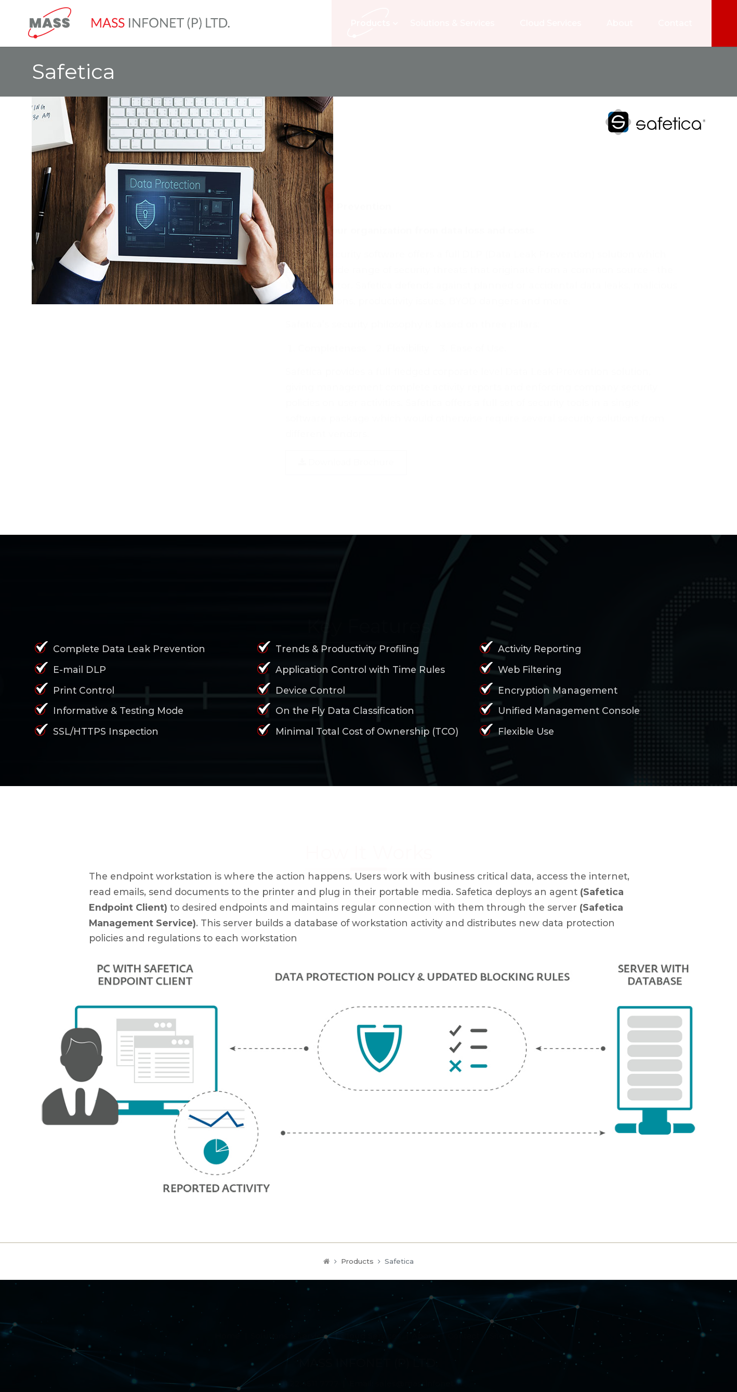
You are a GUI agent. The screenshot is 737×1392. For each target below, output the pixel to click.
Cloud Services (557, 23)
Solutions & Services (459, 23)
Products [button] (377, 23)
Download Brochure (346, 437)
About (626, 23)
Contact (682, 23)
